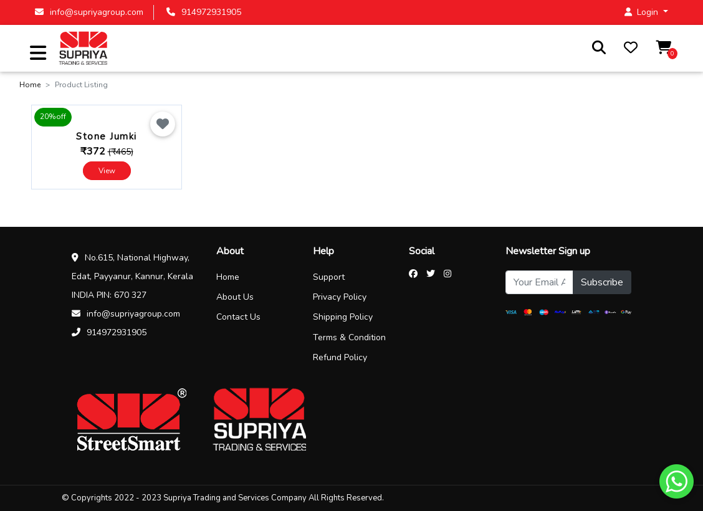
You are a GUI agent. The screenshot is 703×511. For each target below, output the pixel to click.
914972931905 (203, 12)
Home (30, 85)
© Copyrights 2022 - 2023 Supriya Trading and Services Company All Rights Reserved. (223, 498)
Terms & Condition (349, 337)
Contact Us (238, 317)
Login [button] (642, 12)
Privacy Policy (339, 297)
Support (329, 277)
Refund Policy (340, 357)
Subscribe (602, 282)
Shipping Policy (343, 317)
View (106, 171)
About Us (235, 297)
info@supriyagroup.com (89, 12)
